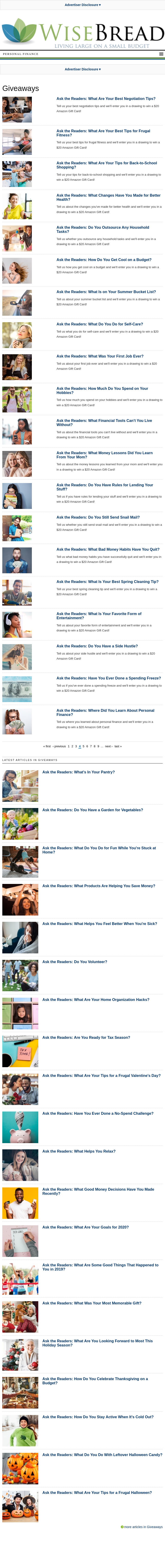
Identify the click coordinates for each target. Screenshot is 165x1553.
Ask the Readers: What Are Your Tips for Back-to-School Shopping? (107, 165)
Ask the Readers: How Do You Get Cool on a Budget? (104, 260)
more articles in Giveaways (143, 1527)
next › (109, 746)
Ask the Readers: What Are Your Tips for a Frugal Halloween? (97, 1492)
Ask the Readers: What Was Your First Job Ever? (100, 356)
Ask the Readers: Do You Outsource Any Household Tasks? (103, 229)
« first (47, 746)
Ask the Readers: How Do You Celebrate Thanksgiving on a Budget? (95, 1381)
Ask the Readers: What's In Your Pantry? (78, 772)
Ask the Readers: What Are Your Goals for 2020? (85, 1227)
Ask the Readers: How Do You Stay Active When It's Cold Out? (98, 1417)
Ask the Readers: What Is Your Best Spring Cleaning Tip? (108, 582)
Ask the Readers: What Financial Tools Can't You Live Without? (104, 422)
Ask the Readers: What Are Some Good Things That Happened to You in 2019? (100, 1267)
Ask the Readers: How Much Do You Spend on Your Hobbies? (102, 390)
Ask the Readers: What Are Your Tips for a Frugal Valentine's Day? (101, 1075)
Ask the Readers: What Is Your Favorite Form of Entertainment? (99, 616)
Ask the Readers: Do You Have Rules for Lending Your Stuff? (105, 487)
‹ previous (59, 746)
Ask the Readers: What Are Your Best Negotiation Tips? (106, 98)
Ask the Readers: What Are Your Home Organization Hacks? (96, 999)
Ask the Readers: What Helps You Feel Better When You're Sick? (99, 924)
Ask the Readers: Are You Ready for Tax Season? (86, 1037)
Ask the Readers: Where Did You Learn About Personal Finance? (105, 712)
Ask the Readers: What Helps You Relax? (79, 1151)
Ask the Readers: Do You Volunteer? (74, 962)
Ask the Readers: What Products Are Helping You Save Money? (98, 886)
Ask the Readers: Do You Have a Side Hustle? (97, 646)
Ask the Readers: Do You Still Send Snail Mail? (98, 517)
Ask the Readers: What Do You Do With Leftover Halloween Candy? (102, 1455)
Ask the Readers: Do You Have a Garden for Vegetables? (92, 810)
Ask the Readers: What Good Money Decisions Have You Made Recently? (98, 1191)
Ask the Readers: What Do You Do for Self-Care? (100, 324)
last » (118, 746)
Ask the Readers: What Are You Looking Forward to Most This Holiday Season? (97, 1343)
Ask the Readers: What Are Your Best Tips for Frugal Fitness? (103, 133)
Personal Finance (21, 54)
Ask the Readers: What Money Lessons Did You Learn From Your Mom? (105, 455)
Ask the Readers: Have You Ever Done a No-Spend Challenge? (98, 1113)
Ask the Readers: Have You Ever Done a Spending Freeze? (109, 678)
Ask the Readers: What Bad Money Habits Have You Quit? (108, 549)
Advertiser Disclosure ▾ (83, 5)
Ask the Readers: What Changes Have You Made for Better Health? (109, 197)
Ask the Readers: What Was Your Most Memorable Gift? (92, 1303)
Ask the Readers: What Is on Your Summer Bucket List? (106, 292)
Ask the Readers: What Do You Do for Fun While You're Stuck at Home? (99, 850)
